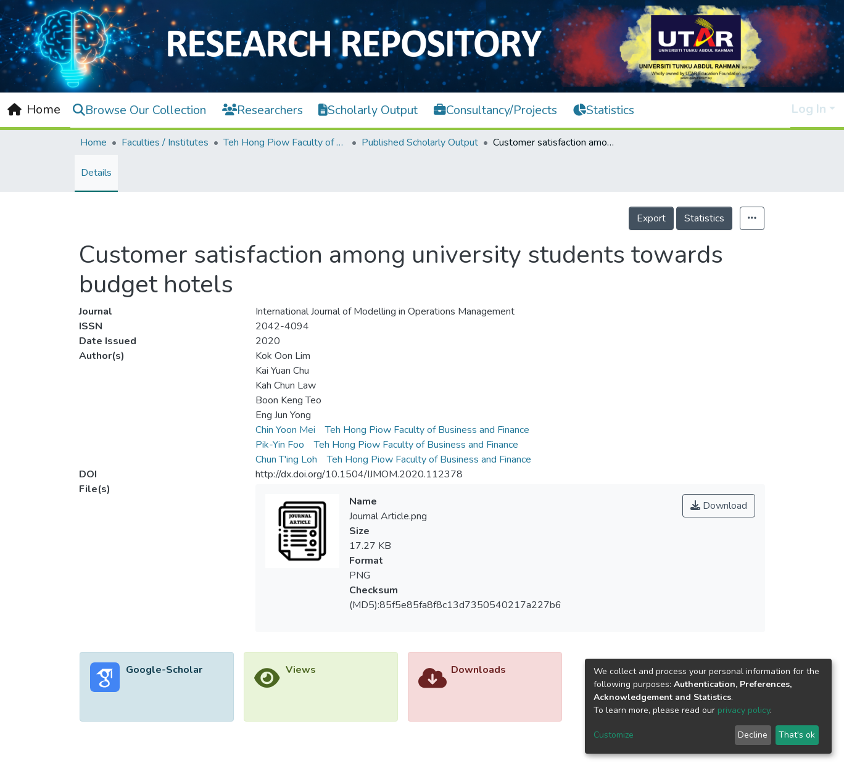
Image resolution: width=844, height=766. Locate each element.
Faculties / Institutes (165, 142)
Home (93, 142)
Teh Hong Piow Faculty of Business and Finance (285, 142)
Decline (752, 735)
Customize (614, 735)
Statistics (704, 218)
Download (718, 506)
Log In (809, 109)
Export (651, 218)
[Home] (33, 109)
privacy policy (744, 710)
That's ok (797, 735)
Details (96, 172)
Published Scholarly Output (420, 142)
